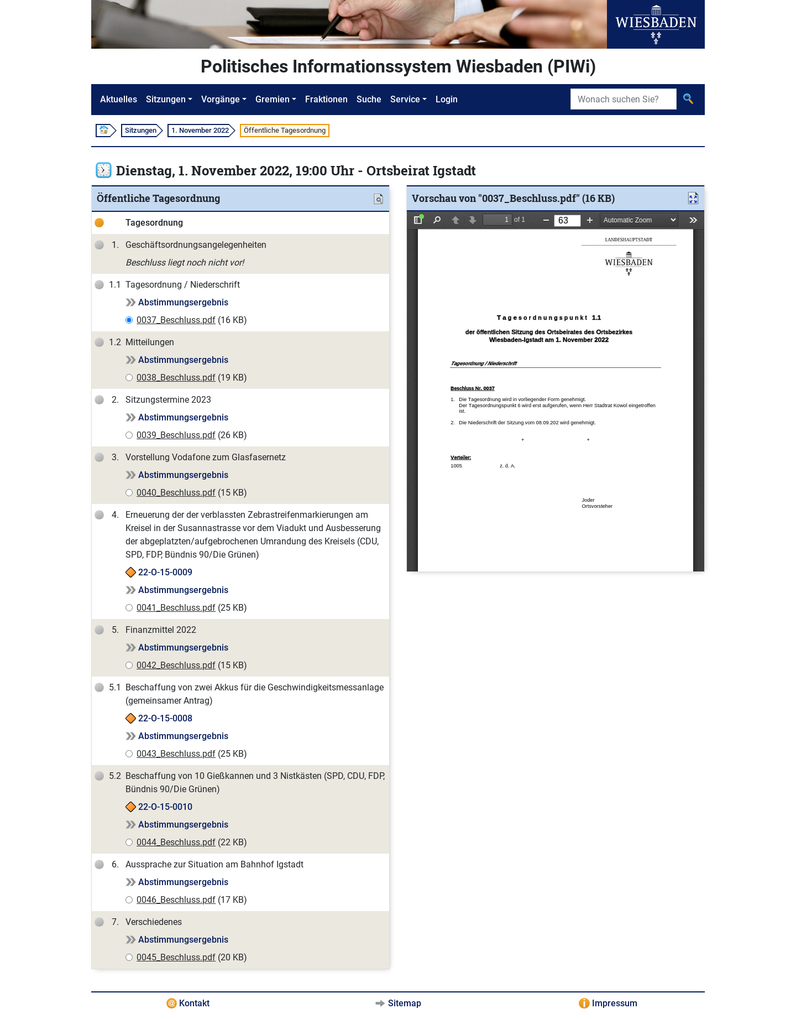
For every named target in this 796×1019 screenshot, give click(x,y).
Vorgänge (220, 99)
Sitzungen (166, 99)
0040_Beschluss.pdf (176, 492)
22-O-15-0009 (165, 572)
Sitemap (404, 1003)
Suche (369, 99)
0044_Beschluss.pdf (176, 842)
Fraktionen (326, 99)
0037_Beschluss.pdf (176, 320)
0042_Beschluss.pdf (176, 665)
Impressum (614, 1003)
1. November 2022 (200, 130)
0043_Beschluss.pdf (176, 753)
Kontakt (194, 1003)
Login (447, 99)
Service (405, 99)
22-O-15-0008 (165, 718)
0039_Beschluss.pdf (176, 435)
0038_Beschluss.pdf (176, 377)
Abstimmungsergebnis (183, 302)
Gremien (272, 99)
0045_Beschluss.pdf (176, 957)
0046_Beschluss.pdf (176, 900)
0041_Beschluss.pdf (176, 607)
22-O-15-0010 (165, 807)
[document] (555, 391)
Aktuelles (118, 99)
